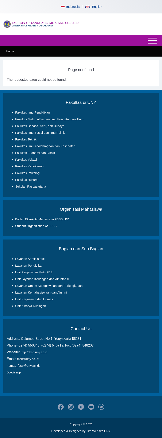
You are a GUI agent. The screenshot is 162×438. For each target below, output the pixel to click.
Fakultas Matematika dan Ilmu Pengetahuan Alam (49, 119)
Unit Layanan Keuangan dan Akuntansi (42, 279)
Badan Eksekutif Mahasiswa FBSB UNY (42, 219)
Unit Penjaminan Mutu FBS (34, 272)
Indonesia (70, 6)
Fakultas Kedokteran (29, 166)
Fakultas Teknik (25, 139)
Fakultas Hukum (26, 179)
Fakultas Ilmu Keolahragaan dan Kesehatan (45, 146)
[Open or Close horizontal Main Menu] (81, 40)
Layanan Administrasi (30, 259)
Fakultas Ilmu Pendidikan (32, 112)
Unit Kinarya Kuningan (30, 306)
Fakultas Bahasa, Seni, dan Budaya (39, 126)
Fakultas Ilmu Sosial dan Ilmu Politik (40, 132)
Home (10, 51)
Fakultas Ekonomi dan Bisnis (35, 153)
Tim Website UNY (98, 431)
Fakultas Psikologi (27, 173)
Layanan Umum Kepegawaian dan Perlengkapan (48, 285)
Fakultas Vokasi (26, 159)
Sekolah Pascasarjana (30, 186)
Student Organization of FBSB (36, 226)
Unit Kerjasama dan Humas (34, 299)
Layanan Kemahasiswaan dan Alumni (41, 292)
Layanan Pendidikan (29, 265)
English (93, 6)
